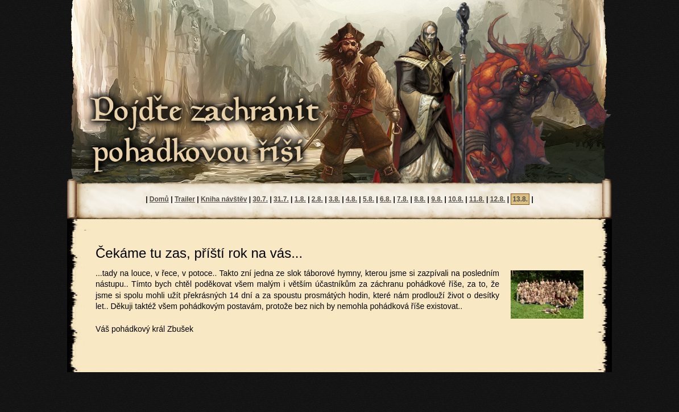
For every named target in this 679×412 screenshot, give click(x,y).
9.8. (436, 199)
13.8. (520, 199)
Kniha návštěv (224, 199)
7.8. (402, 199)
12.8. (498, 199)
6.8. (385, 199)
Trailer (185, 199)
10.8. (455, 199)
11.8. (477, 199)
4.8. (351, 199)
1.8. (300, 199)
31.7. (281, 199)
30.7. (260, 199)
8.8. (419, 199)
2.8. (317, 199)
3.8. (334, 199)
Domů (159, 199)
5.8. (368, 199)
